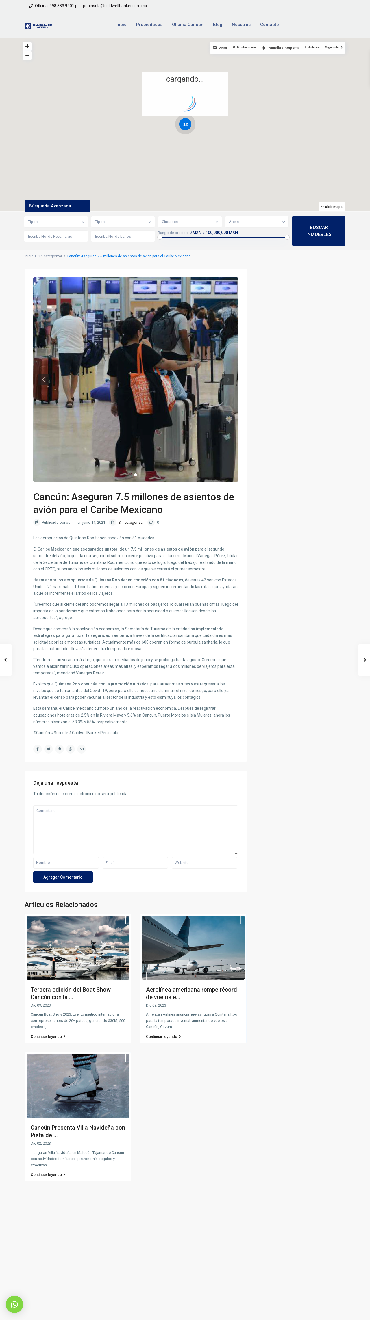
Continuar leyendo (48, 1037)
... (48, 1027)
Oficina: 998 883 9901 (54, 5)
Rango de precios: (173, 233)
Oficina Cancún (188, 24)
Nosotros (241, 24)
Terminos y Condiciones (323, 1311)
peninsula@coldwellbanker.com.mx (114, 5)
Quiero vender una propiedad (298, 1237)
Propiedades (149, 24)
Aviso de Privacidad (276, 1311)
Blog (217, 24)
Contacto (269, 24)
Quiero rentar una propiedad (297, 1247)
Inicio (121, 24)
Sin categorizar (50, 256)
